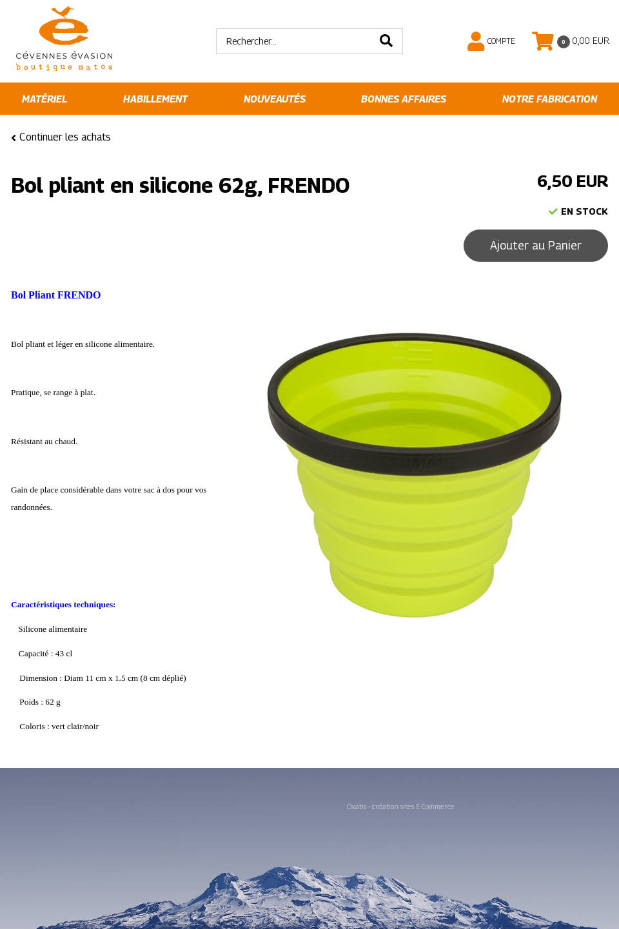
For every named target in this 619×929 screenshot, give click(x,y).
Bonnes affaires (403, 99)
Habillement (155, 99)
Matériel (44, 99)
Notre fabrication (549, 99)
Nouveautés (275, 99)
